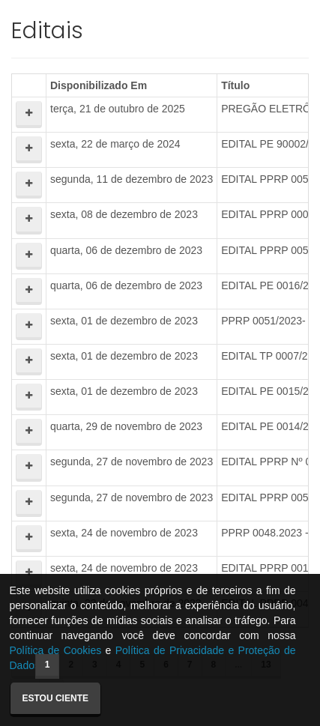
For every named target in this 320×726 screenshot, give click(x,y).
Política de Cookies (56, 650)
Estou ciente (55, 698)
